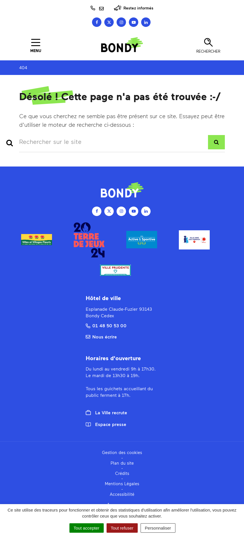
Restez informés (133, 8)
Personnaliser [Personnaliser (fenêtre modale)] (158, 528)
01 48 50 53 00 (106, 325)
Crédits (122, 473)
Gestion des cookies (122, 452)
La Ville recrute (106, 412)
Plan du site (122, 462)
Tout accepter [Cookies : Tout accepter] (86, 528)
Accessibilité (122, 494)
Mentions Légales (122, 483)
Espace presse (106, 424)
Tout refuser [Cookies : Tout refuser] (122, 528)
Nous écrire (101, 336)
